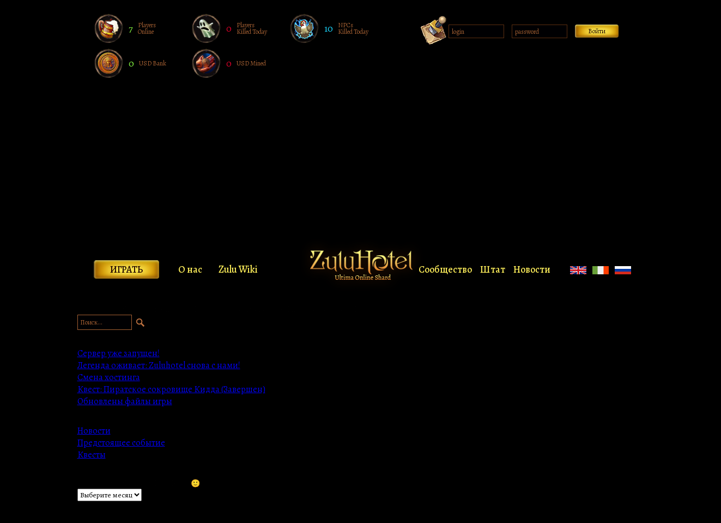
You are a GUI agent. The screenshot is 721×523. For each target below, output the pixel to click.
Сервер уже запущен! (118, 353)
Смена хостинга (108, 377)
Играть (126, 269)
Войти (596, 31)
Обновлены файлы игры (124, 401)
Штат (492, 269)
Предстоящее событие (121, 443)
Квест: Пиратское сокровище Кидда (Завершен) (171, 389)
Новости (531, 269)
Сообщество (445, 269)
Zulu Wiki (238, 269)
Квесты (91, 455)
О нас (190, 269)
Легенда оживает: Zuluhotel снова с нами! (158, 365)
